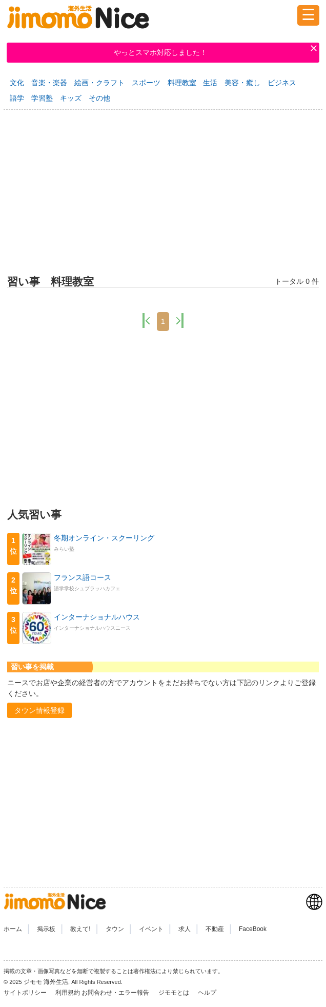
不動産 (215, 929)
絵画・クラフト (99, 83)
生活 (210, 83)
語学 (17, 98)
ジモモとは (174, 992)
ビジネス (282, 83)
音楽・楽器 (49, 83)
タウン (115, 929)
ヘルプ (207, 992)
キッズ (71, 98)
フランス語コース (82, 577)
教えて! (80, 929)
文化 (17, 83)
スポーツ (146, 83)
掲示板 (46, 929)
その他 (99, 98)
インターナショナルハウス (97, 617)
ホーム (13, 929)
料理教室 (182, 83)
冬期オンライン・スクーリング (104, 538)
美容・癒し (242, 83)
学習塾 (42, 98)
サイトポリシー (26, 992)
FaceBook (253, 929)
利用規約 (67, 992)
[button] (39, 710)
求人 (184, 929)
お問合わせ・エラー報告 (116, 992)
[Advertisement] (163, 190)
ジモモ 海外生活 (46, 981)
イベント (151, 929)
